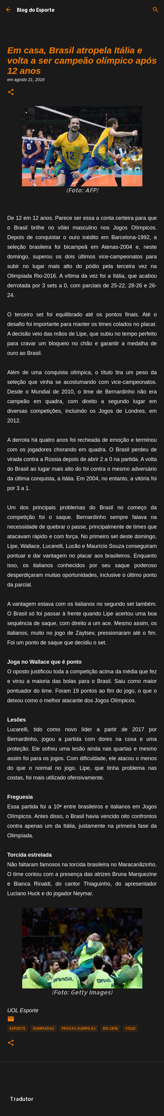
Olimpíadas (43, 1028)
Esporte (18, 1028)
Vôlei (130, 1028)
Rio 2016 (110, 1028)
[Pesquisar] (155, 9)
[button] (10, 92)
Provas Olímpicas (79, 1028)
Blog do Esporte (35, 10)
